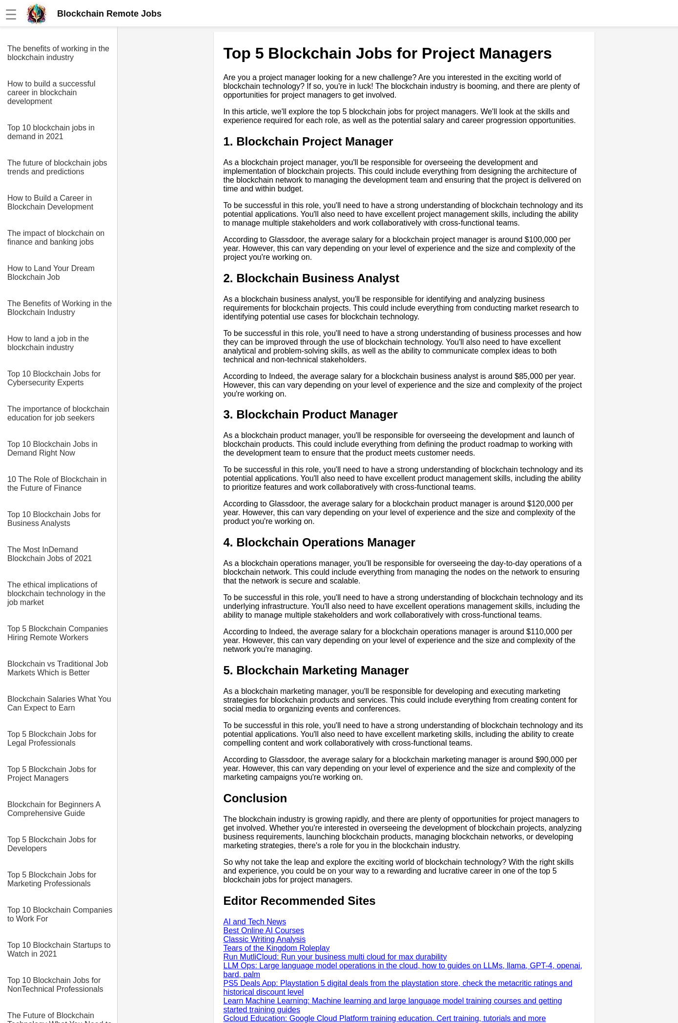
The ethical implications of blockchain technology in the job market (56, 593)
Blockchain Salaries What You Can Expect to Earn (59, 703)
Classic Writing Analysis (265, 939)
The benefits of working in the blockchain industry (58, 53)
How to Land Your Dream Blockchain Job (51, 272)
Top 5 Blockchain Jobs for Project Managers (51, 773)
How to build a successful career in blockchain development (51, 92)
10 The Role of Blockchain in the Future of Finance (56, 483)
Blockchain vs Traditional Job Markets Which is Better (57, 668)
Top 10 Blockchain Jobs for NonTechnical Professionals (55, 984)
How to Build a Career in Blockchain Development (50, 202)
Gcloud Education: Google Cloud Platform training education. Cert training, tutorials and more (385, 1018)
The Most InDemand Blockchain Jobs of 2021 (49, 554)
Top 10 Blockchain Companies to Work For (59, 914)
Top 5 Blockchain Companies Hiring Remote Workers (57, 633)
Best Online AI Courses (264, 930)
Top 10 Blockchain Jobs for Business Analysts (54, 518)
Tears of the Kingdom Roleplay (277, 948)
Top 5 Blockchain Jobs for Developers (51, 844)
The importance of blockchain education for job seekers (58, 413)
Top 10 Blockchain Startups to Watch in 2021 (59, 949)
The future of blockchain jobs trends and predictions (57, 167)
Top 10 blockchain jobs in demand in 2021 (51, 132)
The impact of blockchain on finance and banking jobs (55, 237)
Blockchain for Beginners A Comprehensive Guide (53, 808)
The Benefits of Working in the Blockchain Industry (59, 307)
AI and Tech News (255, 922)
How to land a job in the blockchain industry (48, 343)
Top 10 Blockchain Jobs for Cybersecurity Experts (54, 378)
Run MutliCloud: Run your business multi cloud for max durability (335, 957)
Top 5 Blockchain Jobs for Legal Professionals (51, 738)
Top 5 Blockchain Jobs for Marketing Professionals (51, 879)
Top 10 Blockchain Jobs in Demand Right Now (52, 448)
